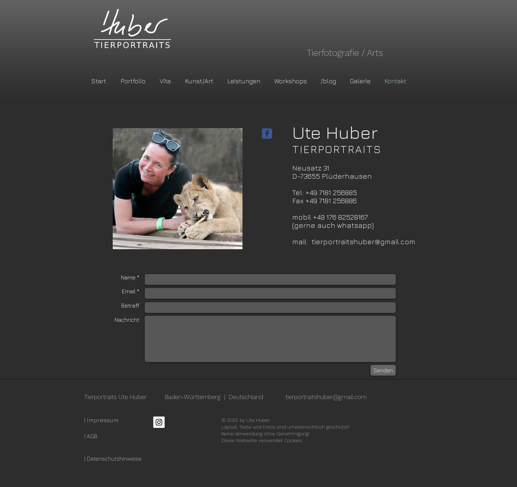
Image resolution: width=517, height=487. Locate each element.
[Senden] (383, 370)
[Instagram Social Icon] (159, 422)
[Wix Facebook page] (267, 133)
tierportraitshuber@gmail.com (363, 241)
